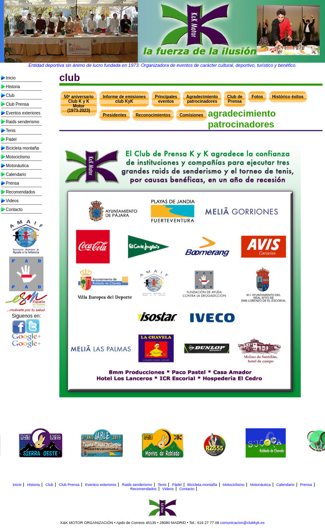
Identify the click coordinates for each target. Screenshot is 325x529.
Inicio (10, 78)
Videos (12, 200)
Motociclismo (18, 157)
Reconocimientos (153, 115)
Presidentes (115, 115)
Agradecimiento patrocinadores (202, 99)
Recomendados (20, 192)
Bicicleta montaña (22, 148)
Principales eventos (166, 99)
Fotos (257, 96)
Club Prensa (17, 104)
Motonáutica (17, 165)
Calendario (16, 174)
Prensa (12, 183)
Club (10, 95)
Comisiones (191, 115)
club (69, 77)
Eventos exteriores (23, 113)
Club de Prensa (235, 99)
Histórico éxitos (288, 96)
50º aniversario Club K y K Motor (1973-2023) (79, 103)
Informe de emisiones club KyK (124, 99)
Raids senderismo (22, 122)
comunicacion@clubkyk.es (242, 523)
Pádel (11, 139)
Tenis (10, 130)
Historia (13, 86)
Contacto (14, 209)
